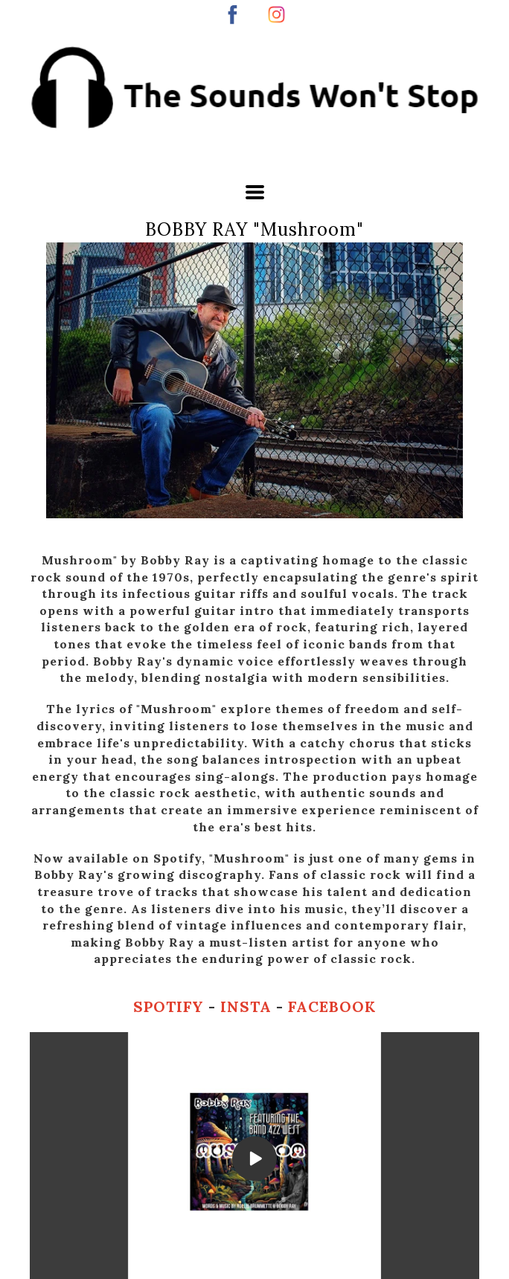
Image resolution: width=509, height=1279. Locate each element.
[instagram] (276, 14)
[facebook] (233, 14)
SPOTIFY (170, 1006)
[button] (255, 192)
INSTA (248, 1006)
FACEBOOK (332, 1006)
